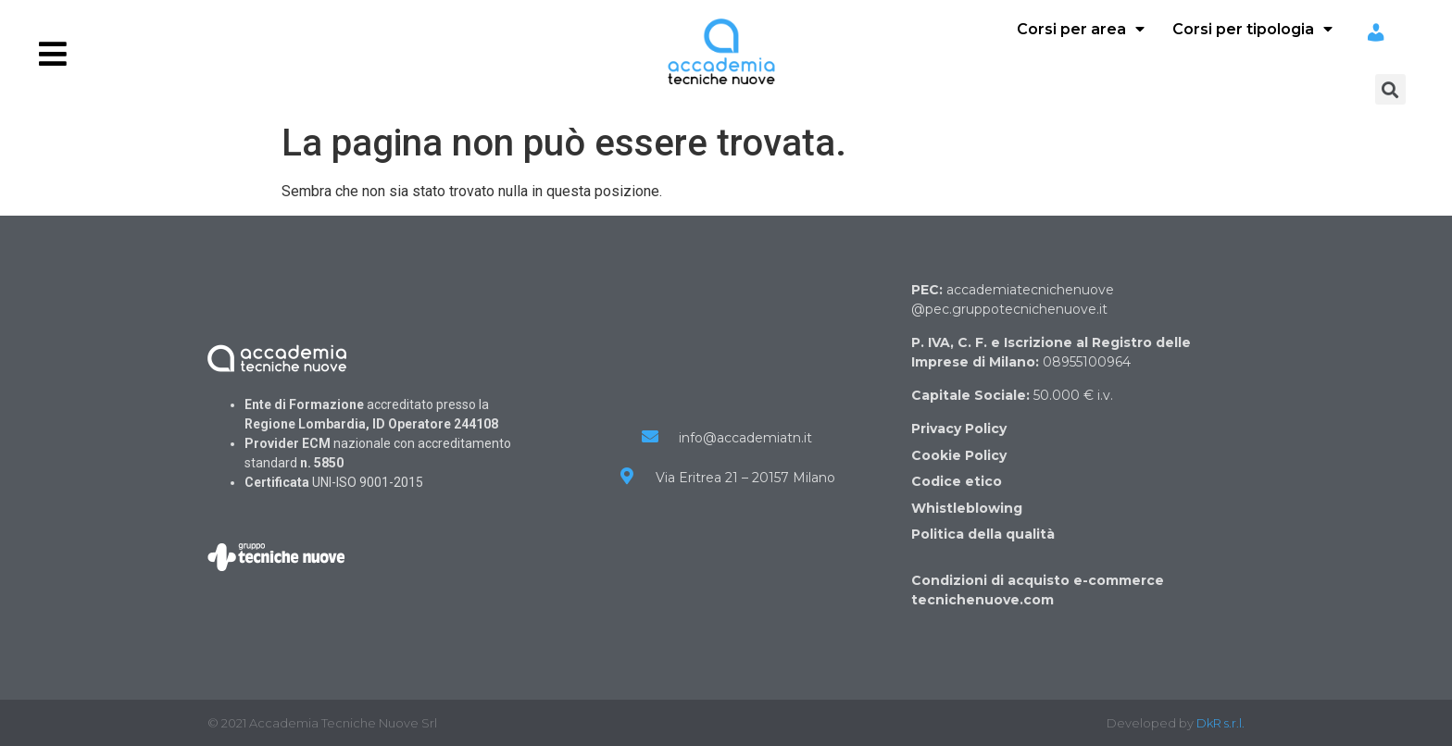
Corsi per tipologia (1252, 29)
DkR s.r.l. (1220, 722)
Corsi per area (1081, 29)
